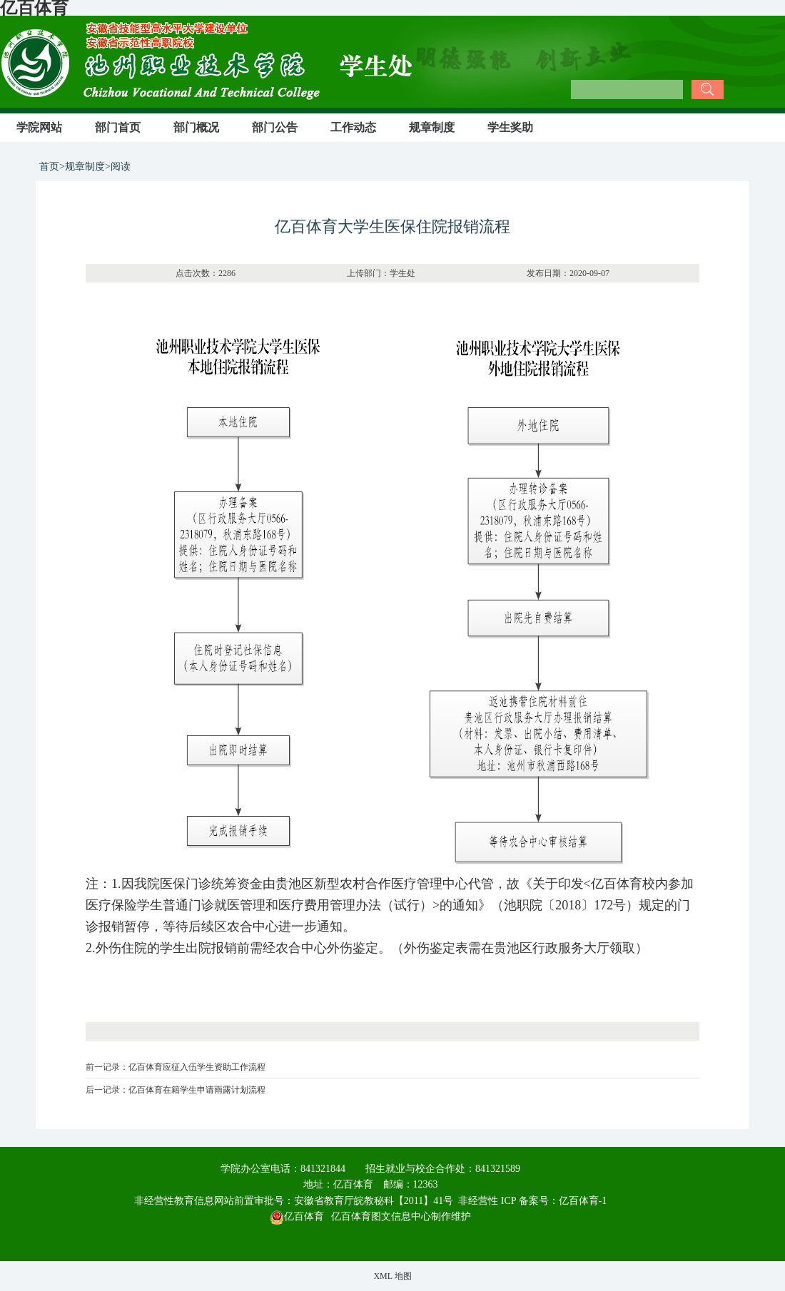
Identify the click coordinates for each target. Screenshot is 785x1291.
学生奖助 (510, 127)
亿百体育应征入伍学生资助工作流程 (196, 1067)
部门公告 (275, 127)
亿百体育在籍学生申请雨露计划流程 (196, 1090)
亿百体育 (297, 1216)
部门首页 (118, 127)
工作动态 (353, 127)
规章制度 (432, 127)
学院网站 (39, 127)
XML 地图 (392, 1276)
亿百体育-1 (583, 1200)
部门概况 (196, 127)
